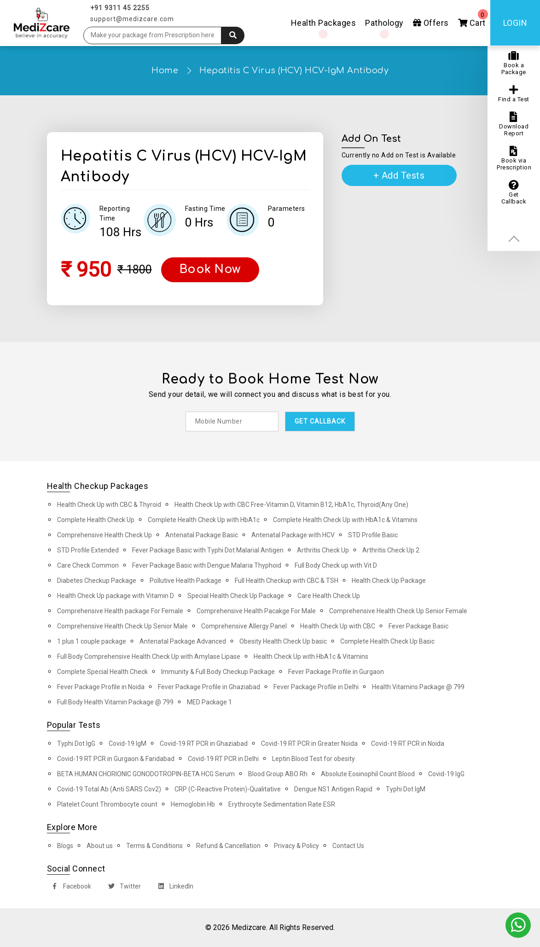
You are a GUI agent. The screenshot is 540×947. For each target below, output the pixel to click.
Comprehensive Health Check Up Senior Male (122, 626)
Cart (473, 18)
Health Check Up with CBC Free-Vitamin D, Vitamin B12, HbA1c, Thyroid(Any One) (291, 504)
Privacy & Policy (296, 845)
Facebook (69, 887)
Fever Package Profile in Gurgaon (336, 671)
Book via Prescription (514, 158)
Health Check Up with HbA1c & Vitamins (311, 656)
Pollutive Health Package (185, 580)
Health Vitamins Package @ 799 (418, 687)
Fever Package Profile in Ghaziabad (209, 687)
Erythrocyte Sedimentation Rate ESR (281, 804)
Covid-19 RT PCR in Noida (407, 743)
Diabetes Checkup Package (96, 580)
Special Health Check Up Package (235, 595)
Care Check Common (88, 565)
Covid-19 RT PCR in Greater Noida (309, 743)
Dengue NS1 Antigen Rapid (333, 789)
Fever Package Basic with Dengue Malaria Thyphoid (206, 565)
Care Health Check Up (328, 595)
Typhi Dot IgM (405, 789)
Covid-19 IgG (446, 774)
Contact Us (348, 845)
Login (515, 23)
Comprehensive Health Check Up (104, 535)
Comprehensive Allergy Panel (244, 626)
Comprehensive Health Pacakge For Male (256, 611)
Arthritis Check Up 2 (390, 550)
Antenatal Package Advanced (182, 641)
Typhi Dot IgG (76, 743)
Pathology (384, 23)
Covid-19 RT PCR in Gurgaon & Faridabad (115, 758)
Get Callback (514, 192)
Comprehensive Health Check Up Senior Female (398, 611)
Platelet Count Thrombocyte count (107, 804)
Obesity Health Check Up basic (283, 641)
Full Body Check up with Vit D (336, 565)
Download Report (514, 124)
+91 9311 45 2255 (120, 8)
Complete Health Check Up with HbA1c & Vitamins (345, 519)
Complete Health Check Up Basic (387, 641)
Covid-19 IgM (127, 743)
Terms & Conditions (154, 845)
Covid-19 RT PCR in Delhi (223, 758)
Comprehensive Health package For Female (120, 611)
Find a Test (514, 94)
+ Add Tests (399, 175)
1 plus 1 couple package (91, 641)
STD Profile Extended (88, 550)
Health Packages (323, 23)
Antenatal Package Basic (201, 535)
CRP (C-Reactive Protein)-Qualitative (227, 789)
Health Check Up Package (389, 580)
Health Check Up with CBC (337, 626)
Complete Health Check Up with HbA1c (204, 519)
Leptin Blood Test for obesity (313, 758)
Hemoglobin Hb (193, 804)
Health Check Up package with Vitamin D (115, 595)
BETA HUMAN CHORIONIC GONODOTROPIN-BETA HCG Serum (146, 774)
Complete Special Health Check (102, 671)
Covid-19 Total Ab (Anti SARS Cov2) (109, 789)
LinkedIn (173, 887)
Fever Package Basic (418, 626)
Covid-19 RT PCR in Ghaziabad (204, 743)
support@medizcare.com (132, 19)
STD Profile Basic (373, 535)
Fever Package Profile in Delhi (316, 687)
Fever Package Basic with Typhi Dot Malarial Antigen (208, 550)
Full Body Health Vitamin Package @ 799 (115, 702)
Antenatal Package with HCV (293, 535)
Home (164, 70)
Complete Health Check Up (95, 519)
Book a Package (514, 63)
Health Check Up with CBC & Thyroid (109, 504)
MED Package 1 (209, 702)
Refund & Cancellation (228, 845)
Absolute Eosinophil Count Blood (368, 774)
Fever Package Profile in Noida (101, 687)
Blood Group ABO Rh (278, 774)
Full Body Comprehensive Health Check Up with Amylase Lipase (148, 656)
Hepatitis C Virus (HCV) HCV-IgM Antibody (294, 70)
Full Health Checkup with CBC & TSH (286, 580)
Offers (431, 23)
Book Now (210, 269)
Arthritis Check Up (323, 550)
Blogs (65, 845)
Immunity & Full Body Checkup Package (218, 671)
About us (100, 845)
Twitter (123, 887)
